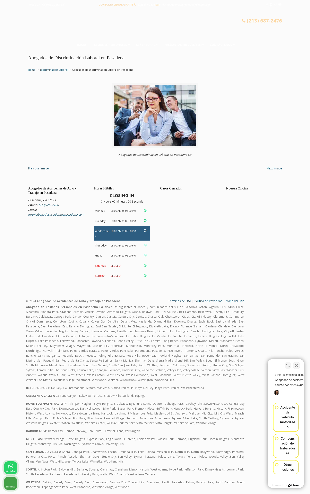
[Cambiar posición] (288, 363)
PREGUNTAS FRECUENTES (46, 4)
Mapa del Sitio (235, 301)
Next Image (274, 168)
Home (31, 70)
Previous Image (38, 168)
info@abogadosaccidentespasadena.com (185, 4)
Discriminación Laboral (54, 70)
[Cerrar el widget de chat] (296, 363)
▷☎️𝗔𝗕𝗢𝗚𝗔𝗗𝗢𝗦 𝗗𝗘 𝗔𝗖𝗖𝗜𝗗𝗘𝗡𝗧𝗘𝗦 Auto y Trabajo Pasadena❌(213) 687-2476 (155, 25)
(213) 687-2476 (146, 4)
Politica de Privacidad (208, 301)
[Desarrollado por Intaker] (275, 485)
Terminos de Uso (179, 301)
